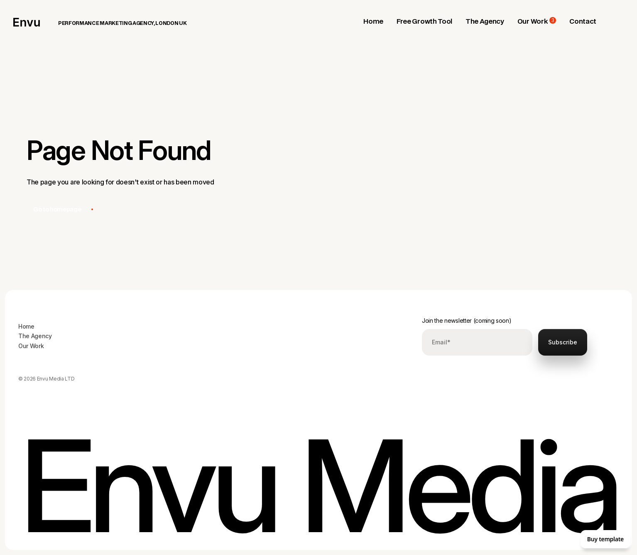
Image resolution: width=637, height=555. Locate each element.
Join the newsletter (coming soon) (466, 320)
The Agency (35, 335)
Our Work (31, 345)
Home (26, 326)
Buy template (605, 539)
